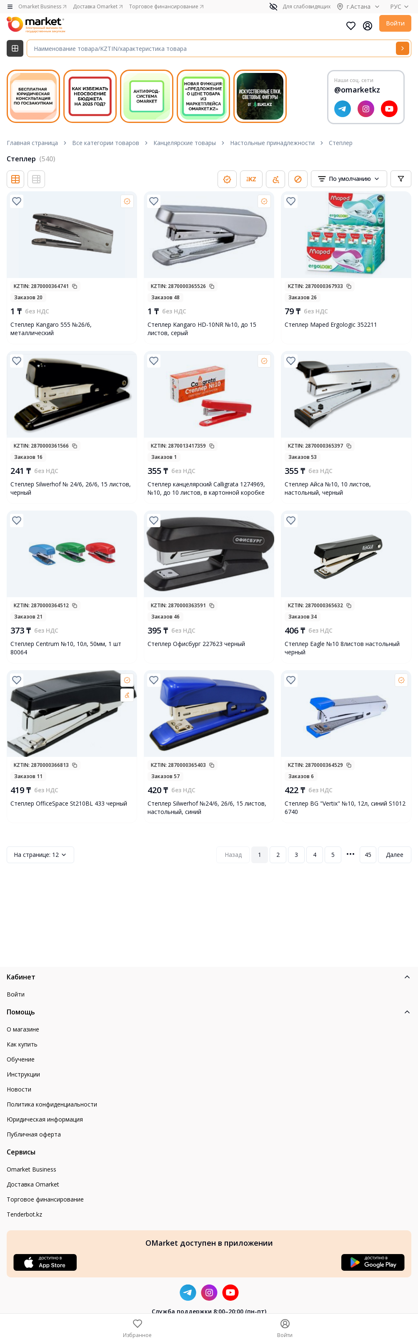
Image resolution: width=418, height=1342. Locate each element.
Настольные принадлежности (272, 143)
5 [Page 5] (333, 855)
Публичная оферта (34, 1134)
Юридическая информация (45, 1119)
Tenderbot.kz (24, 1214)
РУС (400, 6)
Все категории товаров (105, 143)
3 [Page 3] (296, 855)
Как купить (22, 1044)
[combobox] (349, 178)
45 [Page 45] (368, 855)
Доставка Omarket (33, 1184)
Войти (395, 23)
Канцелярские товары (184, 143)
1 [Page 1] (259, 855)
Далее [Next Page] (394, 855)
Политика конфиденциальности (52, 1104)
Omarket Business (31, 1169)
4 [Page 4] (314, 855)
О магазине (23, 1029)
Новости (19, 1089)
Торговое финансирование (45, 1199)
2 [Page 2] (278, 855)
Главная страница (32, 143)
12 (40, 855)
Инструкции (23, 1074)
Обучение (21, 1059)
